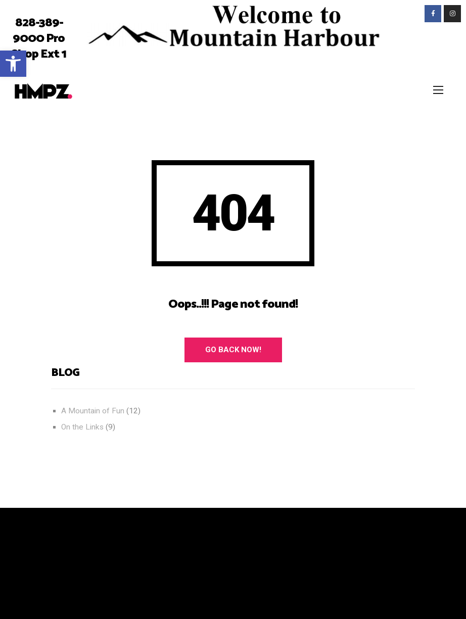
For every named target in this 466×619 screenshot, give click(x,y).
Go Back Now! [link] (233, 349)
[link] (13, 64)
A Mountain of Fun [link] (92, 410)
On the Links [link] (82, 427)
